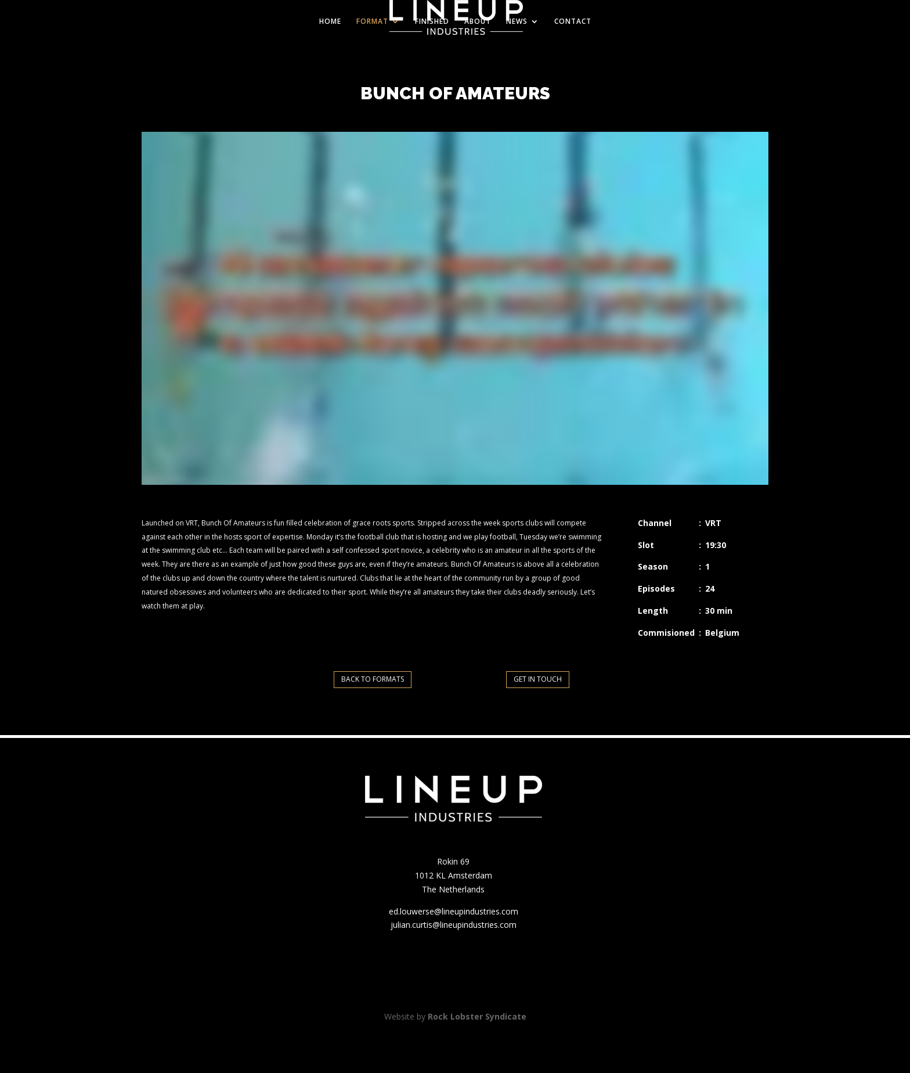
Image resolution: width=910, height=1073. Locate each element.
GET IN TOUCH (538, 679)
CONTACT (572, 21)
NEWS (517, 21)
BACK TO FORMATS (372, 679)
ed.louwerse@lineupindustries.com (453, 911)
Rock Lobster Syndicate (477, 1016)
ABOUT (477, 21)
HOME (330, 21)
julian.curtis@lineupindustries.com (454, 924)
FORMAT (372, 21)
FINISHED (432, 21)
